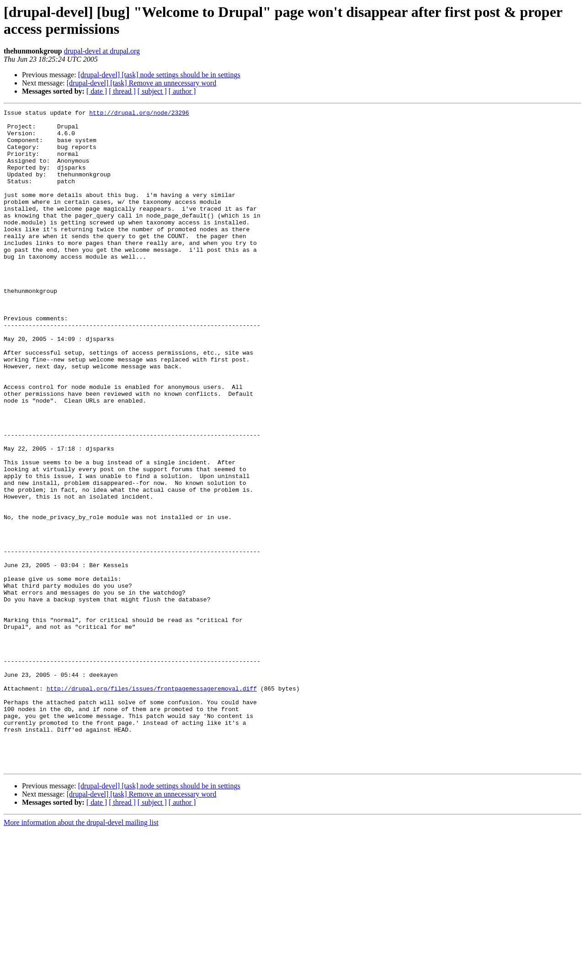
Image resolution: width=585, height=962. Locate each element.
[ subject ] (152, 91)
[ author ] (182, 91)
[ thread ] (122, 91)
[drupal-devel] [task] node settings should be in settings (159, 75)
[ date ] (96, 91)
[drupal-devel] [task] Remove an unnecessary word (141, 83)
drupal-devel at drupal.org (102, 51)
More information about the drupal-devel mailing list (81, 954)
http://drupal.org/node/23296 (139, 114)
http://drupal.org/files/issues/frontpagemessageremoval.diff (152, 805)
